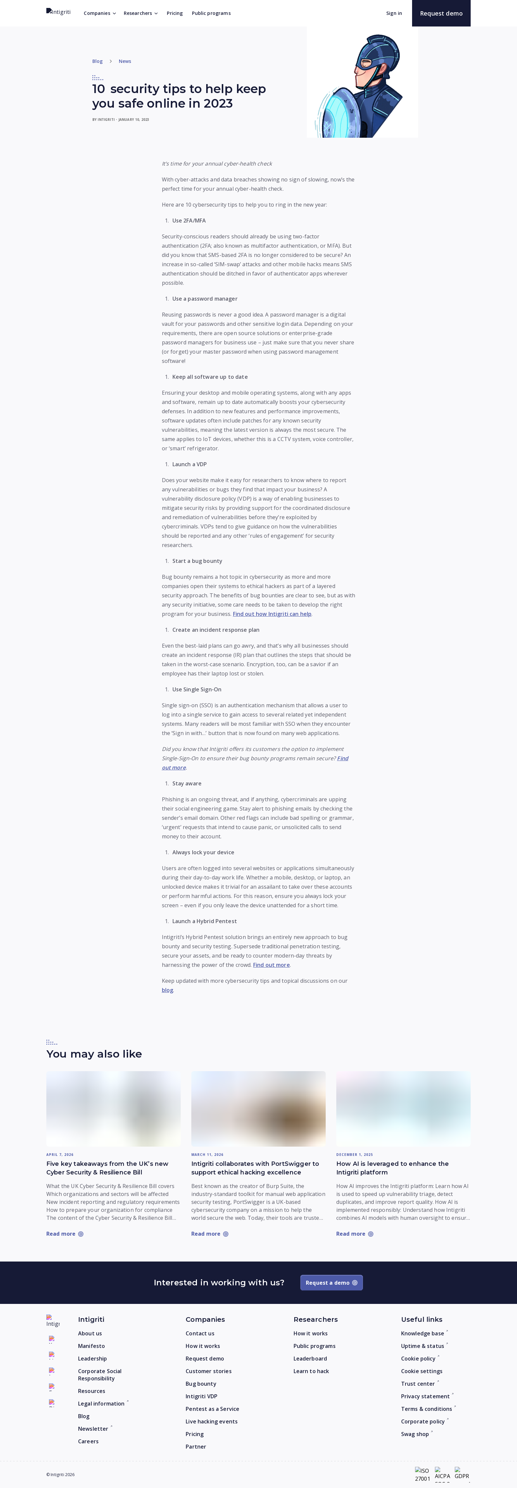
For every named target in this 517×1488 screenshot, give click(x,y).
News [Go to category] (125, 61)
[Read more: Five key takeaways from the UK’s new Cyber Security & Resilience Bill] (113, 1109)
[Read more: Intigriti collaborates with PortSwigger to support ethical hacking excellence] (258, 1109)
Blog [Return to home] (97, 61)
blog (167, 990)
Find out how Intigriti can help (272, 614)
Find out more (271, 964)
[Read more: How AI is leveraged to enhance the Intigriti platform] (403, 1109)
